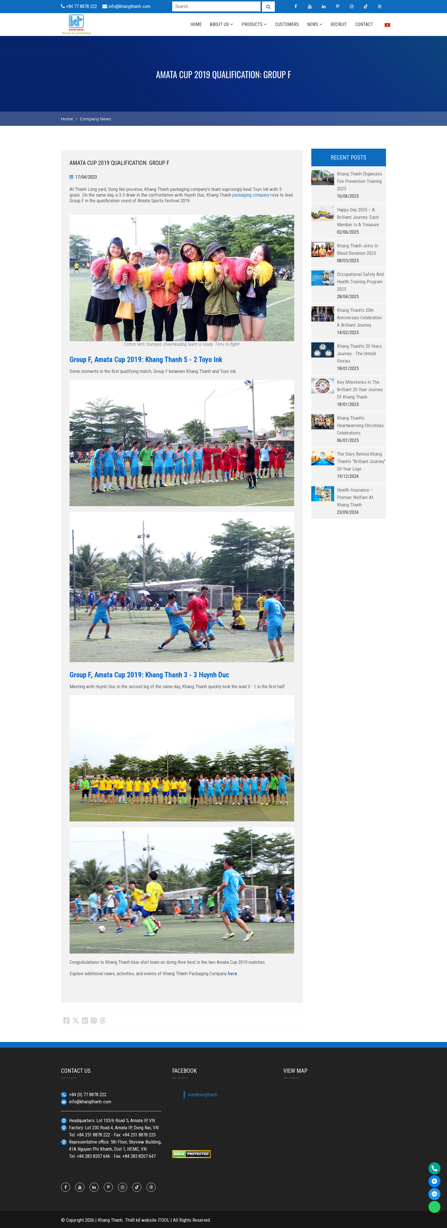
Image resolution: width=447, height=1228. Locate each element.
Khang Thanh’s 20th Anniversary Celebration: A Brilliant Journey (360, 317)
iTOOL (163, 1220)
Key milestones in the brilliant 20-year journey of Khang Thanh (360, 389)
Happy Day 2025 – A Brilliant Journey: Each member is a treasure (358, 217)
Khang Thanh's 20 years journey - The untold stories (359, 353)
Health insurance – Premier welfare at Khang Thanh (355, 497)
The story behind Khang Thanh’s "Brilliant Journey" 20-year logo (361, 461)
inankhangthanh (203, 1094)
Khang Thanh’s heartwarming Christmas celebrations (360, 425)
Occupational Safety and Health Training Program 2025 (360, 281)
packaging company (250, 195)
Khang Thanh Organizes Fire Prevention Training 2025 (359, 181)
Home (67, 119)
